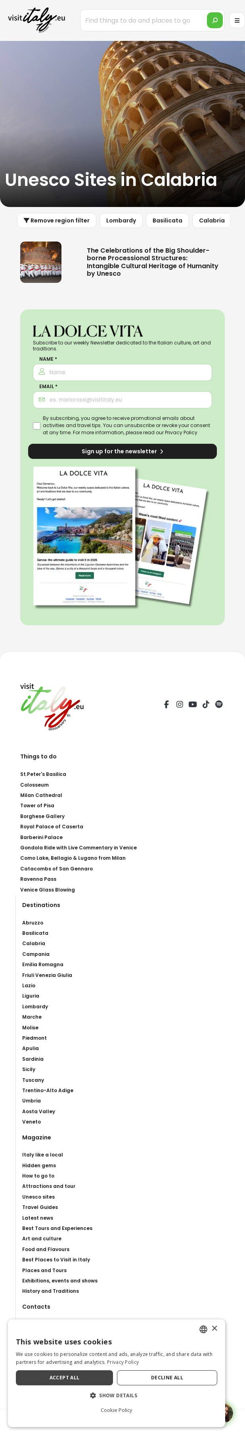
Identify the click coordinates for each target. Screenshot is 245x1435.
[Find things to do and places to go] (152, 20)
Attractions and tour (48, 1186)
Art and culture (41, 1238)
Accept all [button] (67, 1377)
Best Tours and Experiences (57, 1228)
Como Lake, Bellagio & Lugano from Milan (73, 858)
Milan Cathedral (41, 795)
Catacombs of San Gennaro (56, 868)
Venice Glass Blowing (47, 889)
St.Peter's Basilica (43, 774)
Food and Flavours (45, 1249)
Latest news (37, 1218)
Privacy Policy (181, 432)
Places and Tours (44, 1270)
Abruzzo (32, 922)
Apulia (30, 1048)
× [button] (226, 1329)
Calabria (212, 220)
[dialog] (122, 1373)
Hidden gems (39, 1165)
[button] (122, 1396)
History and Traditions (50, 1291)
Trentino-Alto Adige (47, 1090)
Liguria (30, 995)
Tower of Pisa (37, 805)
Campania (36, 954)
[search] (215, 20)
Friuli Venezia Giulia (47, 975)
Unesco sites (38, 1196)
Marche (32, 1016)
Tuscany (33, 1080)
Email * (48, 386)
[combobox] (215, 1329)
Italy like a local (42, 1154)
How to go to (38, 1175)
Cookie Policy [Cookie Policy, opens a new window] (122, 1410)
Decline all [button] (176, 1377)
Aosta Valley (38, 1111)
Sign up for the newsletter (122, 451)
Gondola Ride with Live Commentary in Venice (78, 847)
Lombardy (121, 220)
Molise (30, 1027)
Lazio (28, 985)
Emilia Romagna (42, 964)
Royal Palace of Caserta (51, 826)
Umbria (31, 1100)
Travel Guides (40, 1207)
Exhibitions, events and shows (60, 1280)
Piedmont (34, 1038)
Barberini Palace (41, 837)
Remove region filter (57, 220)
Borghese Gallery (42, 816)
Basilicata (167, 220)
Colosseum (34, 784)
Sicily (28, 1069)
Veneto (31, 1121)
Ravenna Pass (38, 879)
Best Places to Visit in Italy (56, 1259)
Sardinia (33, 1059)
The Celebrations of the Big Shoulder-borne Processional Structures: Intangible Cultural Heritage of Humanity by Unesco (152, 262)
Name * (48, 359)
